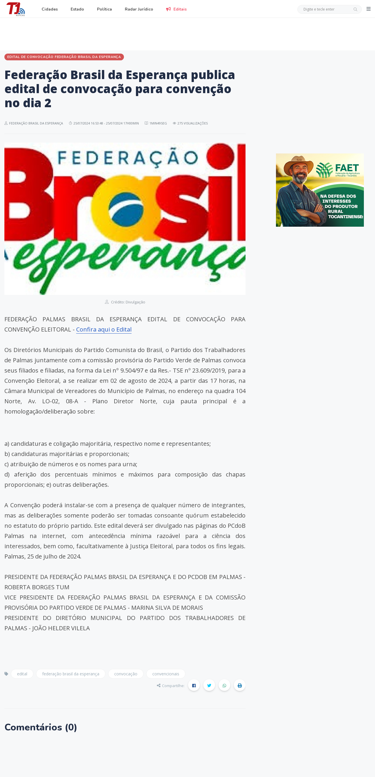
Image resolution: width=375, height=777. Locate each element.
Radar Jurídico (139, 9)
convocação (125, 674)
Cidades (50, 9)
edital (22, 674)
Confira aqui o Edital (104, 329)
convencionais (165, 674)
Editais (176, 9)
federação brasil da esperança (70, 674)
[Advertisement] (187, 33)
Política (104, 9)
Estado (77, 9)
